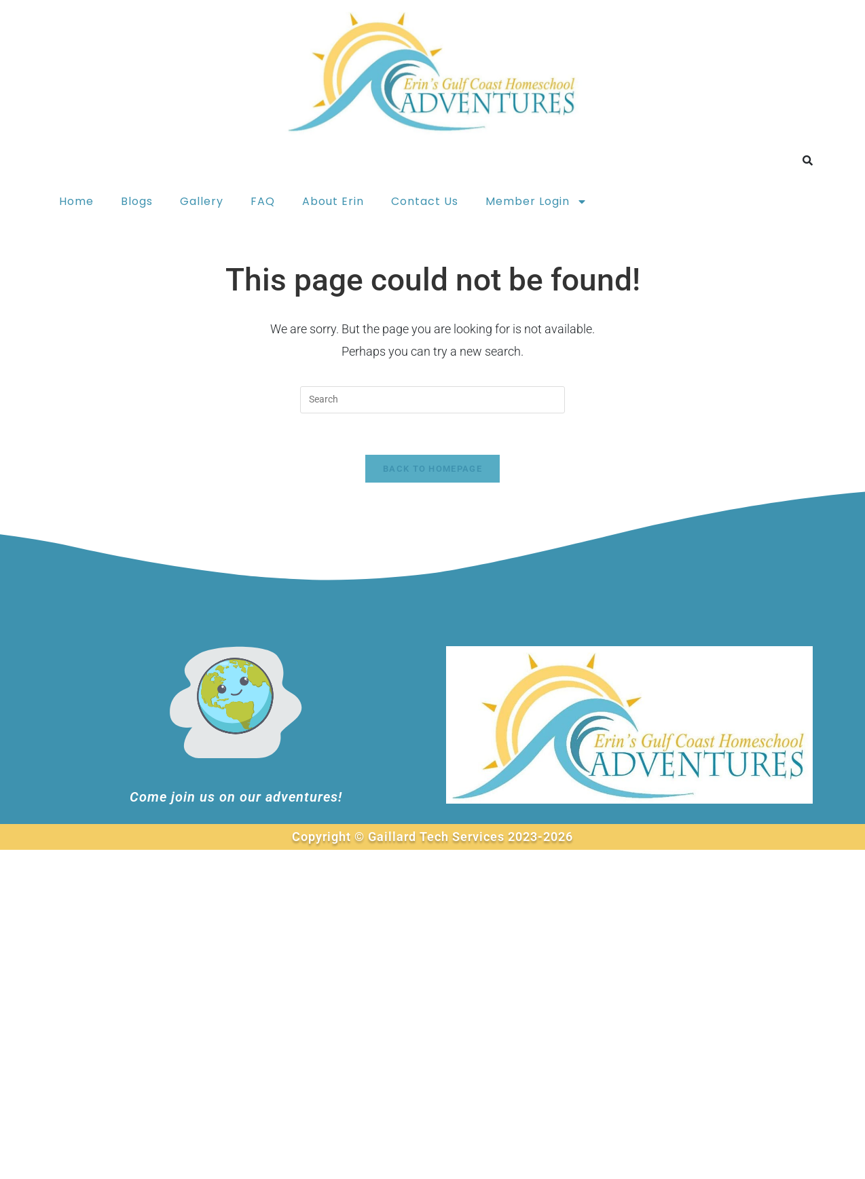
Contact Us (424, 201)
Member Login (536, 201)
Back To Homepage (432, 469)
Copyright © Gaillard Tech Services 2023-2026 (432, 836)
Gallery (201, 201)
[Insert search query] (432, 399)
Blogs (137, 201)
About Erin (333, 201)
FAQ (263, 201)
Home (76, 201)
